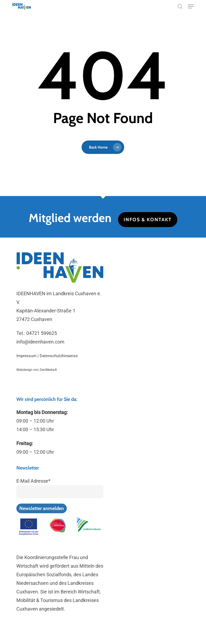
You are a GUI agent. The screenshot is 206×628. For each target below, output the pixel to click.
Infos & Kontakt (148, 220)
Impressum (26, 355)
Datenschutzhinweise (59, 355)
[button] (191, 6)
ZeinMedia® (48, 370)
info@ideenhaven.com (40, 342)
